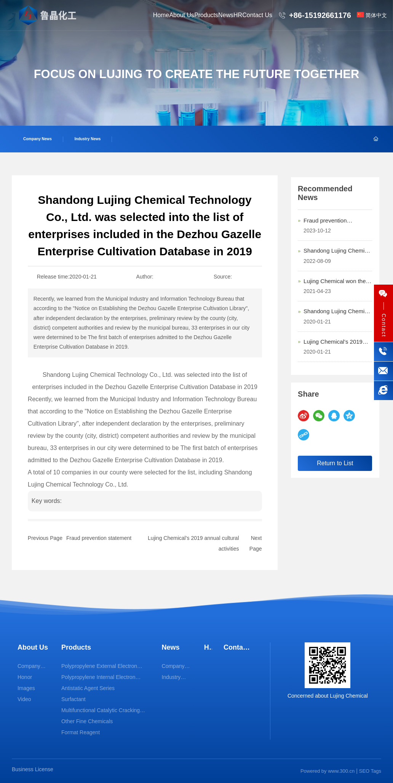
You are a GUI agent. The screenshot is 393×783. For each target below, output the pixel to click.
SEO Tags (370, 771)
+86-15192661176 (320, 15)
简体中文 (376, 15)
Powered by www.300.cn (327, 771)
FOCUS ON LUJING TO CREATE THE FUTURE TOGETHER (196, 74)
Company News (37, 139)
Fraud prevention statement (98, 538)
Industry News (88, 139)
